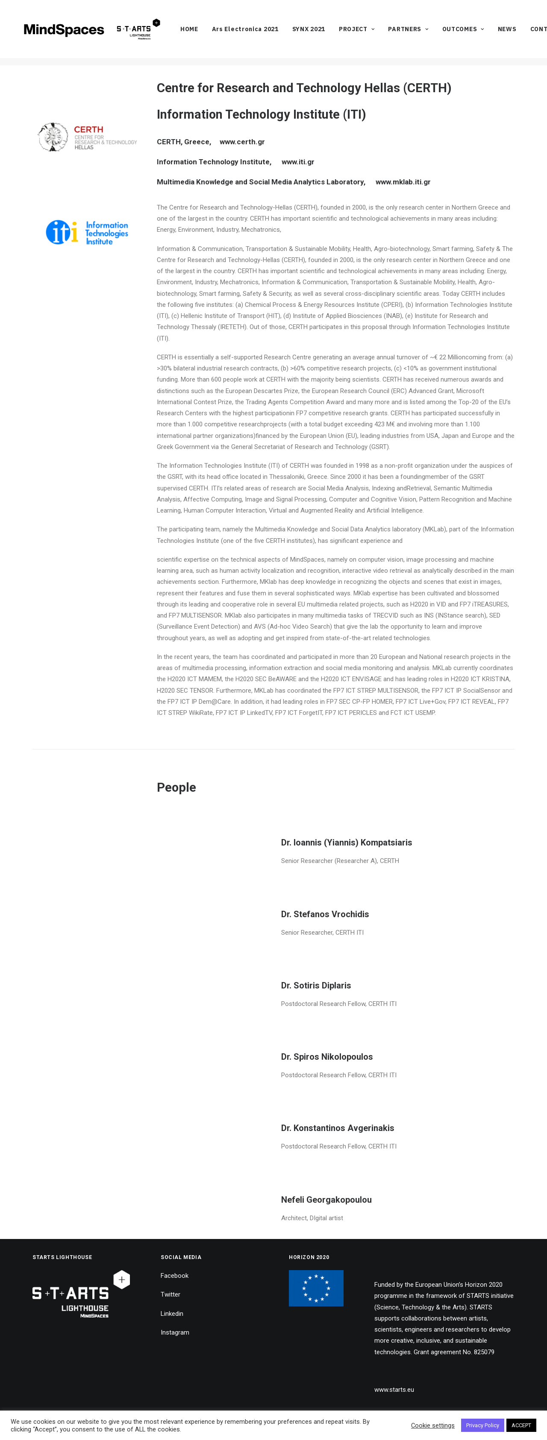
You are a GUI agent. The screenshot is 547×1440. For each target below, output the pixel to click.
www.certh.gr (241, 141)
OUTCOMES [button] (480, 33)
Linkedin (172, 1313)
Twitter (170, 1294)
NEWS (524, 33)
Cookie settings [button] (433, 1425)
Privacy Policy (482, 1425)
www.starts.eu (394, 1389)
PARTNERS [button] (425, 33)
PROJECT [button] (373, 33)
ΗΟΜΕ (206, 33)
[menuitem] (206, 33)
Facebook (174, 1276)
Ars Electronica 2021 (262, 33)
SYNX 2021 (325, 33)
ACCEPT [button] (521, 1425)
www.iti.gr (298, 161)
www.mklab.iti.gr (402, 182)
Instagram (175, 1332)
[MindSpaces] (100, 33)
